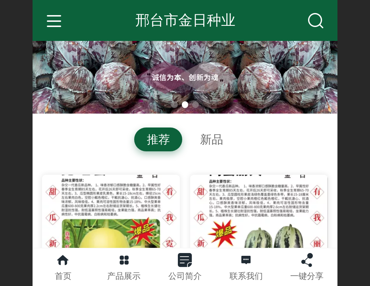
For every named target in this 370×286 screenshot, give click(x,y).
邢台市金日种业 (185, 20)
